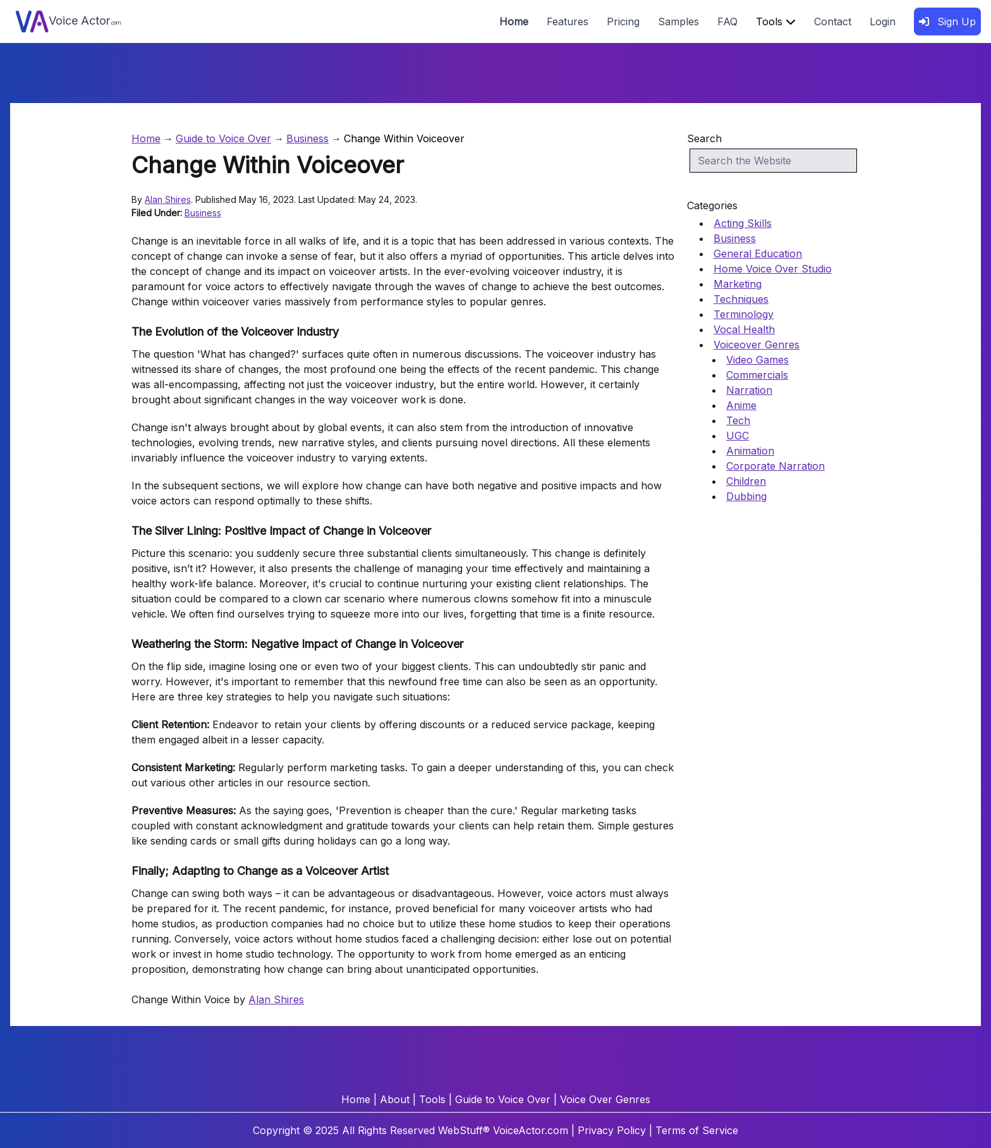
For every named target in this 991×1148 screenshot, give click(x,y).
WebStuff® (464, 1130)
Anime (741, 405)
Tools (776, 21)
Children (746, 481)
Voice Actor (68, 21)
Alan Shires (168, 199)
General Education (758, 253)
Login (883, 21)
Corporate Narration (775, 466)
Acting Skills (743, 223)
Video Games (757, 359)
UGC (737, 435)
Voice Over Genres (605, 1099)
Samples (678, 21)
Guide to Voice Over (223, 138)
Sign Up (947, 21)
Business (307, 138)
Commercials (757, 375)
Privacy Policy (612, 1130)
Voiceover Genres (756, 344)
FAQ (727, 21)
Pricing (623, 21)
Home (513, 21)
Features (567, 21)
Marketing (738, 284)
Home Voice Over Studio (773, 268)
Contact (832, 21)
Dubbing (746, 496)
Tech (738, 420)
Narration (749, 390)
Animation (750, 450)
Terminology (744, 314)
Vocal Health (744, 329)
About (395, 1099)
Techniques (741, 299)
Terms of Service (696, 1130)
